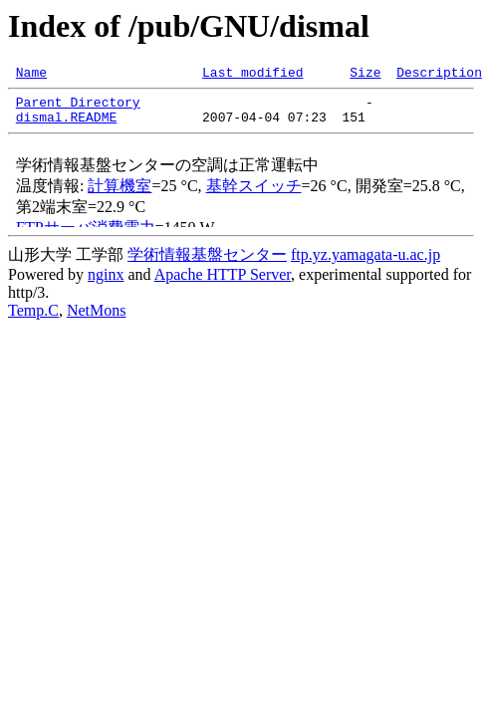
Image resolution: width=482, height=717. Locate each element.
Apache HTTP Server (222, 283)
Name (31, 75)
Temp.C (33, 319)
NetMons (96, 319)
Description (439, 75)
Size (365, 75)
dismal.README (66, 125)
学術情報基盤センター (207, 263)
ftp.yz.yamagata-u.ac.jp (365, 263)
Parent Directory (78, 108)
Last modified (252, 75)
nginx (105, 283)
